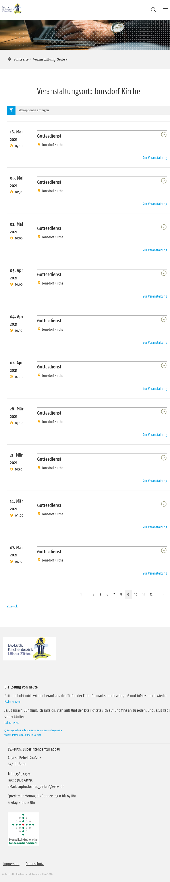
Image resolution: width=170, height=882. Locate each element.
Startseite (21, 59)
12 (151, 594)
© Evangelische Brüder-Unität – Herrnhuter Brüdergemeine (33, 730)
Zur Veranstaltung (155, 157)
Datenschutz (35, 863)
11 (144, 594)
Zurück (12, 606)
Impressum (11, 863)
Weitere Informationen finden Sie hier (22, 734)
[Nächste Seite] (163, 594)
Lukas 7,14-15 (11, 723)
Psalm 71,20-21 (12, 702)
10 (135, 594)
